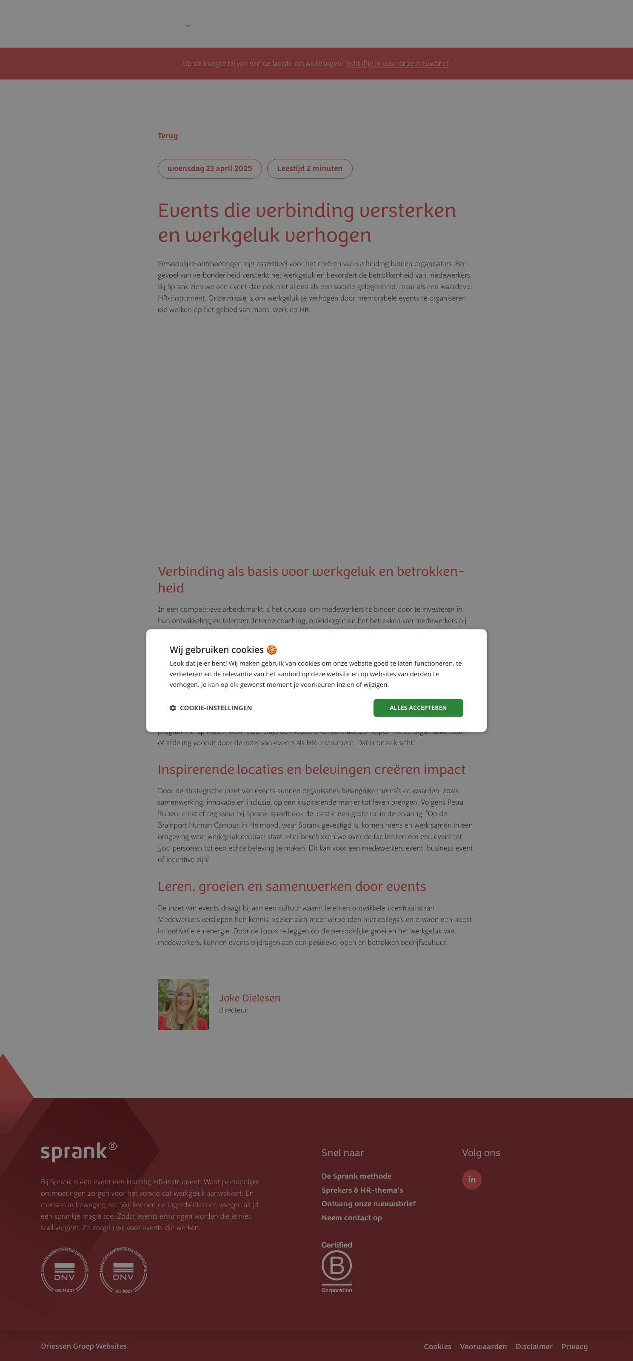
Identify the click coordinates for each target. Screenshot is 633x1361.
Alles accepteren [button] (417, 707)
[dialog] (316, 680)
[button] (211, 708)
